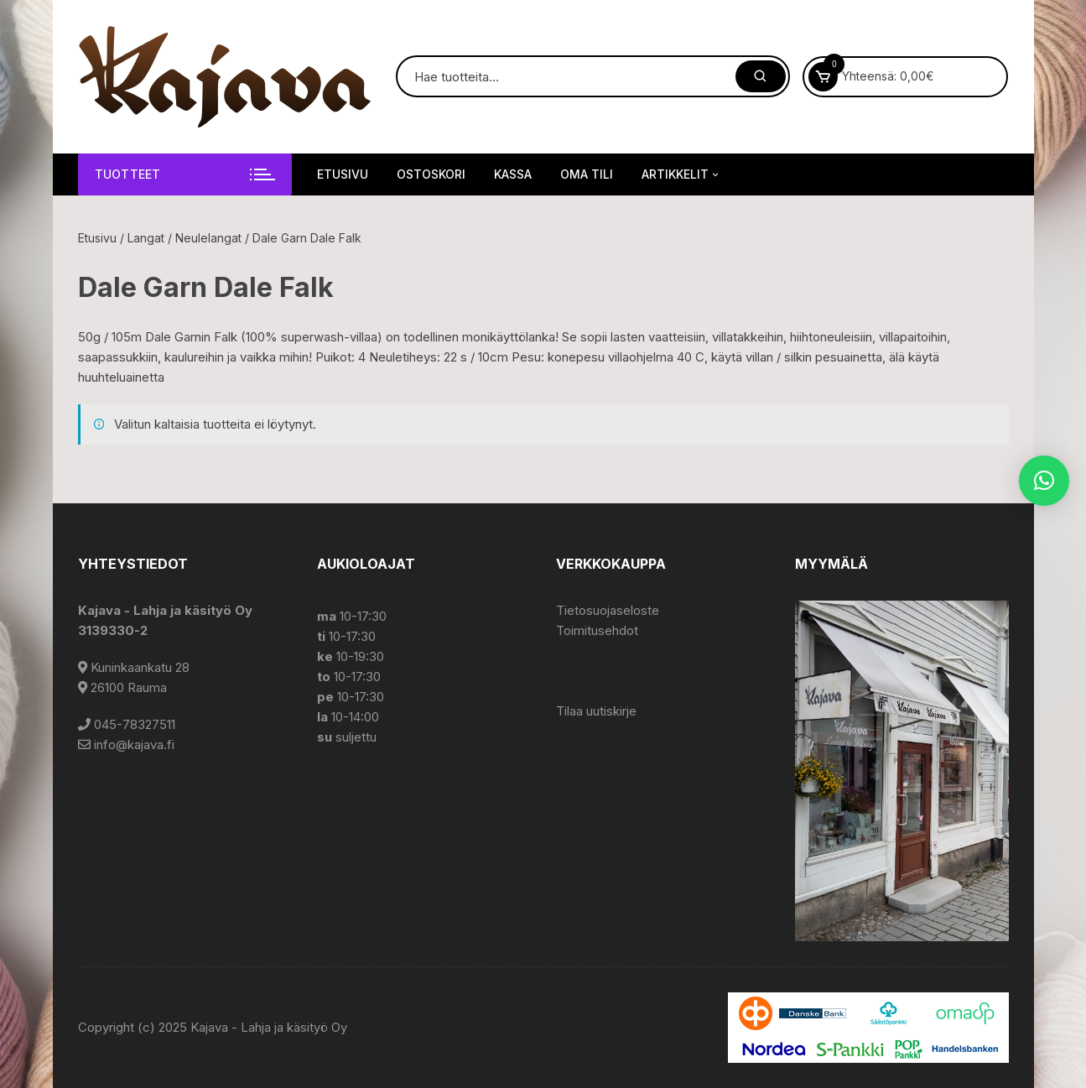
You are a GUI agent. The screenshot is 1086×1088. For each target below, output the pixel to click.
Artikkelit (681, 174)
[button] (1044, 481)
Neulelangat (208, 238)
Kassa (513, 174)
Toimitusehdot (597, 630)
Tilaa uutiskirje (596, 711)
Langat (145, 238)
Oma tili (586, 174)
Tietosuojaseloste (607, 610)
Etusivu (342, 174)
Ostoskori (431, 174)
